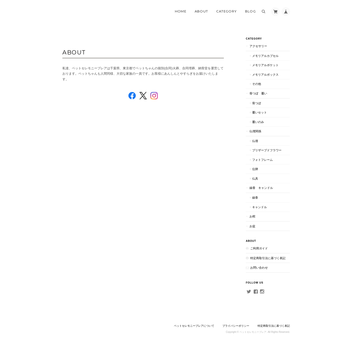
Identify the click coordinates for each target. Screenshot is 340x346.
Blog (250, 11)
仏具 (255, 178)
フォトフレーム (262, 159)
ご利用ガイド (259, 248)
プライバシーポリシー (235, 325)
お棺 (252, 216)
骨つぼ (256, 103)
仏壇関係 (255, 131)
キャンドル (259, 207)
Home (180, 11)
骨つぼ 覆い (258, 93)
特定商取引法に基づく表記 (267, 258)
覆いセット (259, 112)
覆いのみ (258, 121)
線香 (255, 197)
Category (226, 11)
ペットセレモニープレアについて (194, 325)
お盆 (252, 226)
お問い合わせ (259, 267)
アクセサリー (258, 46)
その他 (256, 83)
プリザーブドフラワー (267, 150)
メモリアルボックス (265, 74)
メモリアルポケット (265, 65)
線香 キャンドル (261, 187)
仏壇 (255, 140)
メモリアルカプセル (265, 55)
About (201, 11)
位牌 (255, 169)
